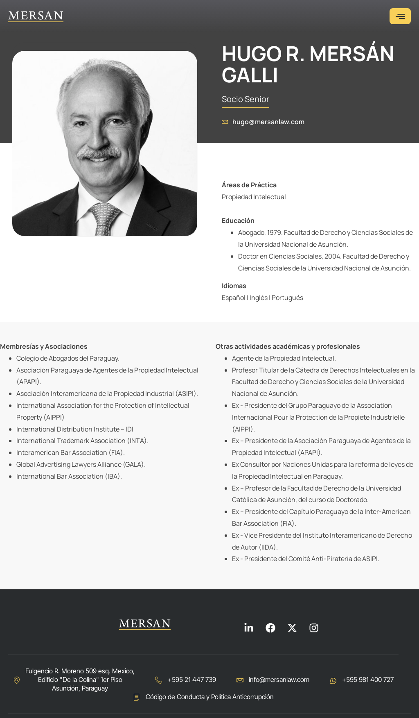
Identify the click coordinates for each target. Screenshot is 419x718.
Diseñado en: (379, 700)
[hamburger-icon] (400, 16)
